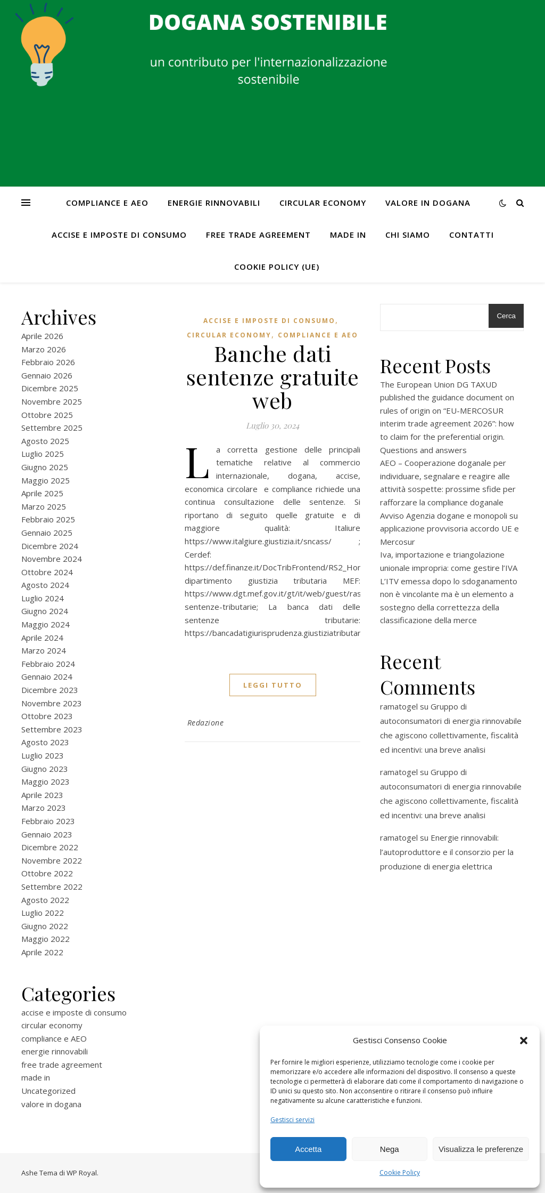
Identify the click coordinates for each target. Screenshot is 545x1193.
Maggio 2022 (45, 938)
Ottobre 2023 (47, 716)
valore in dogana (427, 202)
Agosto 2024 (45, 584)
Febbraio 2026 (48, 362)
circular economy (322, 202)
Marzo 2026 (43, 349)
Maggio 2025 (45, 480)
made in (348, 234)
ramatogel (399, 706)
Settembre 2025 (51, 427)
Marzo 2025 (43, 506)
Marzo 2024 (43, 650)
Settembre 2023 (51, 729)
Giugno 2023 (44, 768)
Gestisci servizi (292, 1119)
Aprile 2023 (42, 794)
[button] (523, 1040)
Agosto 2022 (45, 899)
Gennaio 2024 (46, 676)
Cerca (506, 316)
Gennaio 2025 (46, 532)
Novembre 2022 (51, 860)
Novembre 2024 (51, 558)
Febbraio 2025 (48, 519)
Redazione (205, 723)
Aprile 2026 (42, 336)
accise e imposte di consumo (119, 234)
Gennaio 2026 (46, 375)
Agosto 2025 (45, 441)
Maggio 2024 (45, 624)
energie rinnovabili (214, 202)
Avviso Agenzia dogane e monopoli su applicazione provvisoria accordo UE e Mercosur (449, 528)
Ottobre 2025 (47, 414)
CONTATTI (471, 234)
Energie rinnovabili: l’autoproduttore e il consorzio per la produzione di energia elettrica (447, 852)
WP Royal (82, 1173)
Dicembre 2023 (49, 689)
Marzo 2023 (43, 807)
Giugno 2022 (44, 926)
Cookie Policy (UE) (276, 266)
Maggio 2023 (45, 781)
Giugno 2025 (44, 467)
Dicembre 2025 (49, 388)
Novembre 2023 (51, 703)
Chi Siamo (407, 234)
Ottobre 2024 (47, 572)
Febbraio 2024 (48, 663)
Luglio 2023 (42, 755)
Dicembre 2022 (49, 847)
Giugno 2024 (44, 611)
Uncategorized (48, 1090)
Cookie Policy (399, 1172)
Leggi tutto (272, 685)
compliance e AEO (107, 202)
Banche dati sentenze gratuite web (272, 376)
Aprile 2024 (42, 637)
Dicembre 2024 (49, 546)
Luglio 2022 (42, 912)
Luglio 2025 (42, 453)
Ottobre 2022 (47, 873)
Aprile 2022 (42, 952)
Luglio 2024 (42, 598)
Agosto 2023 (45, 742)
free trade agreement (258, 234)
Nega (389, 1149)
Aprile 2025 (42, 493)
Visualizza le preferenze (481, 1149)
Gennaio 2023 (46, 834)
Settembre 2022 (51, 886)
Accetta (308, 1149)
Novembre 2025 (51, 401)
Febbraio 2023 (48, 821)
